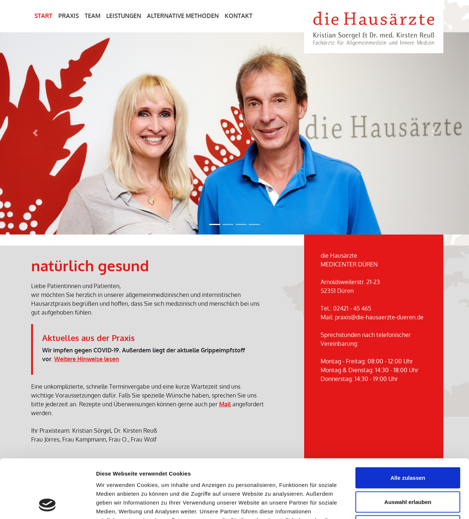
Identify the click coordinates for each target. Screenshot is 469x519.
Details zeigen (389, 504)
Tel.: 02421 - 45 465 (346, 308)
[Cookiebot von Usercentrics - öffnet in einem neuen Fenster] (47, 504)
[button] (35, 133)
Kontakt (238, 15)
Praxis (68, 15)
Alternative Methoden (183, 15)
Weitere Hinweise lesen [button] (86, 359)
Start (43, 15)
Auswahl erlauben (407, 447)
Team (92, 15)
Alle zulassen (407, 423)
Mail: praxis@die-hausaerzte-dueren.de (372, 317)
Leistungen (123, 15)
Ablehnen (407, 471)
